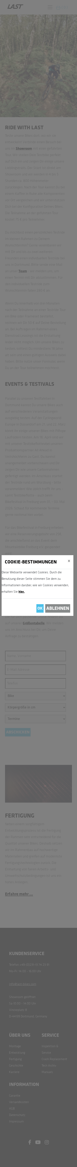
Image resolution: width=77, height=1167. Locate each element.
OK (40, 608)
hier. (21, 592)
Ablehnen (57, 608)
